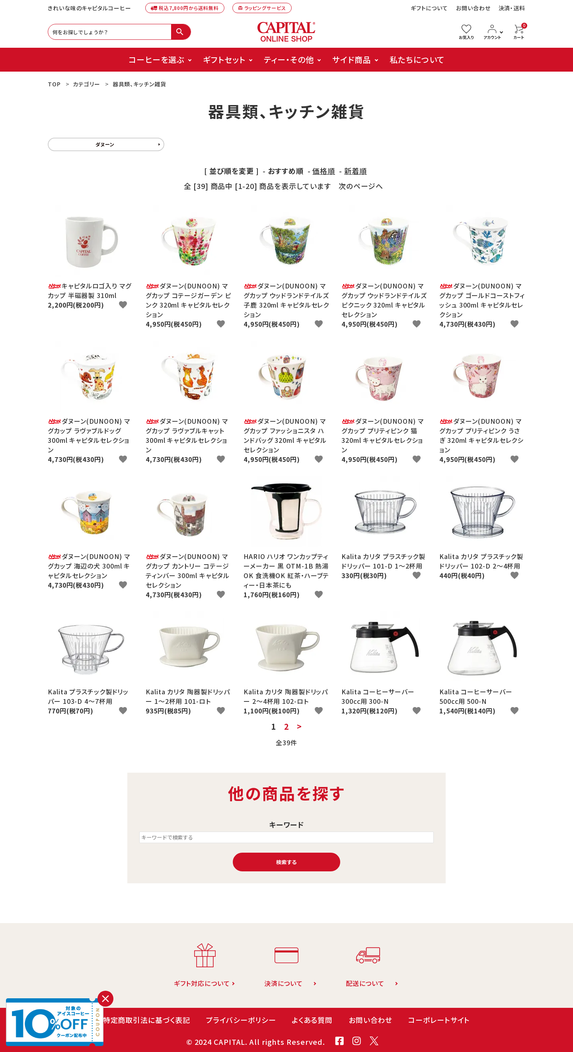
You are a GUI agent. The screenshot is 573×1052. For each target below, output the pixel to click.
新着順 (355, 171)
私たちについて (417, 59)
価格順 (323, 171)
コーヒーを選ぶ (157, 59)
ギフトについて (429, 8)
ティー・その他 (289, 59)
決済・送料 (512, 8)
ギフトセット (224, 59)
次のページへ (361, 186)
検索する (286, 862)
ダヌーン (105, 144)
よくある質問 (312, 1020)
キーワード (286, 825)
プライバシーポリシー (241, 1020)
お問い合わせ (473, 8)
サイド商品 (351, 59)
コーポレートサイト (439, 1020)
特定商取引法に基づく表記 (146, 1020)
